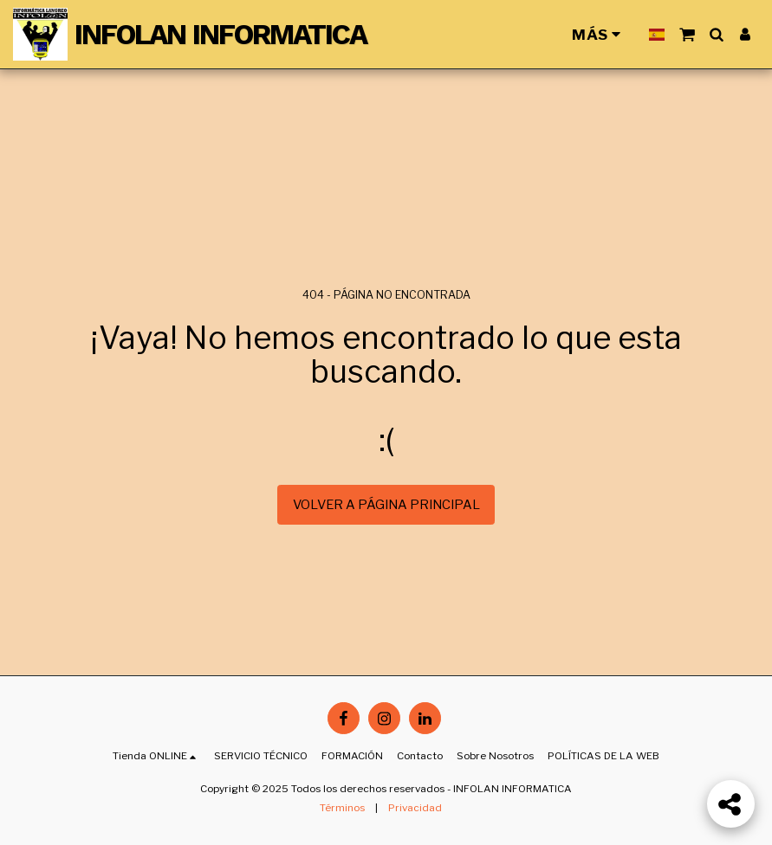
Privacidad (415, 808)
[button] (686, 34)
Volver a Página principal (386, 505)
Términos (342, 808)
